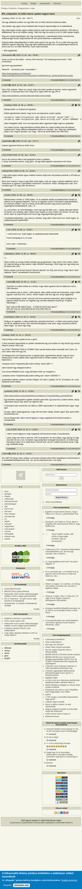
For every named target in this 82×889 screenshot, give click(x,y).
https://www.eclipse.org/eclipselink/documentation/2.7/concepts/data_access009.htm (38, 397)
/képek (7, 522)
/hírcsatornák (9, 517)
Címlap (24, 3)
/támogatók (8, 535)
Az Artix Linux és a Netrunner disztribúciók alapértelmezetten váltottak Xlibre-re (62, 682)
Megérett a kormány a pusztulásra (18, 619)
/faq (5, 507)
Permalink (79, 55)
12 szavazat (51, 750)
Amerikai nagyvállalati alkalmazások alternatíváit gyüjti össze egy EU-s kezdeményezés (60, 674)
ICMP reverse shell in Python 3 (57, 715)
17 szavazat (51, 735)
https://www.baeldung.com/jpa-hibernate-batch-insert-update (26, 96)
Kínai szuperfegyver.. (53, 643)
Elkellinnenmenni (52, 717)
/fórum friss (8, 510)
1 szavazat (6, 100)
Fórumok (57, 3)
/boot (6, 492)
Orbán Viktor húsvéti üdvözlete (57, 648)
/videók (7, 540)
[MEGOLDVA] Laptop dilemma (16, 592)
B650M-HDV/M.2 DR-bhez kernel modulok (62, 655)
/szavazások (9, 530)
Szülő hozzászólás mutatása (79, 105)
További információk (69, 881)
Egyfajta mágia (51, 679)
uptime (48, 695)
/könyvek (8, 525)
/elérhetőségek (10, 505)
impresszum (16, 823)
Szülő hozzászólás (76, 105)
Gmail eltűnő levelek (12, 590)
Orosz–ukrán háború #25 (14, 622)
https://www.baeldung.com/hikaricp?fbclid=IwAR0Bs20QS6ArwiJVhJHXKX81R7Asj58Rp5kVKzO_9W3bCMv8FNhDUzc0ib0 (37, 74)
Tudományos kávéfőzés (55, 640)
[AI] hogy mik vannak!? (54, 645)
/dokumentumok (10, 502)
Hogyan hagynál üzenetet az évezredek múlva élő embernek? (61, 711)
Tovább (36, 610)
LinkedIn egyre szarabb (54, 703)
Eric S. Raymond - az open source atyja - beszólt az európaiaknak (21, 601)
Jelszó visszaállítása (53, 503)
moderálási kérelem (63, 823)
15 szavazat (51, 741)
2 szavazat (6, 151)
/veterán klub (9, 537)
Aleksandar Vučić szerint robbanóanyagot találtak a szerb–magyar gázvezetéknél (21, 596)
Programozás (23, 8)
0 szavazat (6, 80)
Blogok (33, 3)
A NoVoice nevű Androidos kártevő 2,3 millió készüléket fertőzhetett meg (60, 668)
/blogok (7, 497)
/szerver (7, 532)
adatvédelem (27, 823)
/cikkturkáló (9, 500)
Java (33, 8)
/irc (5, 520)
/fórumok (8, 512)
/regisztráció (9, 527)
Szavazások (45, 3)
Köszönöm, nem (21, 886)
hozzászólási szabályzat (44, 823)
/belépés (7, 495)
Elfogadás (7, 886)
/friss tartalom (9, 515)
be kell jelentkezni (73, 80)
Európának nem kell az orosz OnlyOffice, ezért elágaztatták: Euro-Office (61, 692)
